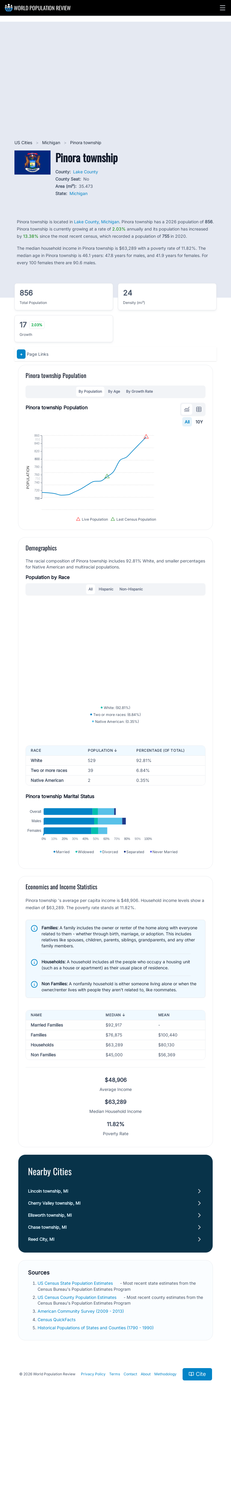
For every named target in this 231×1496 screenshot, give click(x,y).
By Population (90, 391)
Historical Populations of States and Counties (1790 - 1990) (96, 1404)
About (146, 1451)
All (187, 421)
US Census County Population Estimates (78, 1374)
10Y (199, 421)
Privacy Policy (93, 1451)
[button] (223, 7)
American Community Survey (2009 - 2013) (81, 1388)
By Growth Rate (139, 391)
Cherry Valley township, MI (54, 1280)
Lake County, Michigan (96, 221)
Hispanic (106, 625)
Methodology (165, 1451)
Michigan (51, 142)
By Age (114, 391)
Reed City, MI (41, 1316)
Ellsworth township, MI (50, 1292)
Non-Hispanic (131, 625)
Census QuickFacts (57, 1396)
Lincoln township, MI (48, 1268)
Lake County (85, 171)
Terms (114, 1451)
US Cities (23, 142)
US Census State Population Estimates (76, 1360)
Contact (130, 1451)
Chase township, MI (47, 1304)
